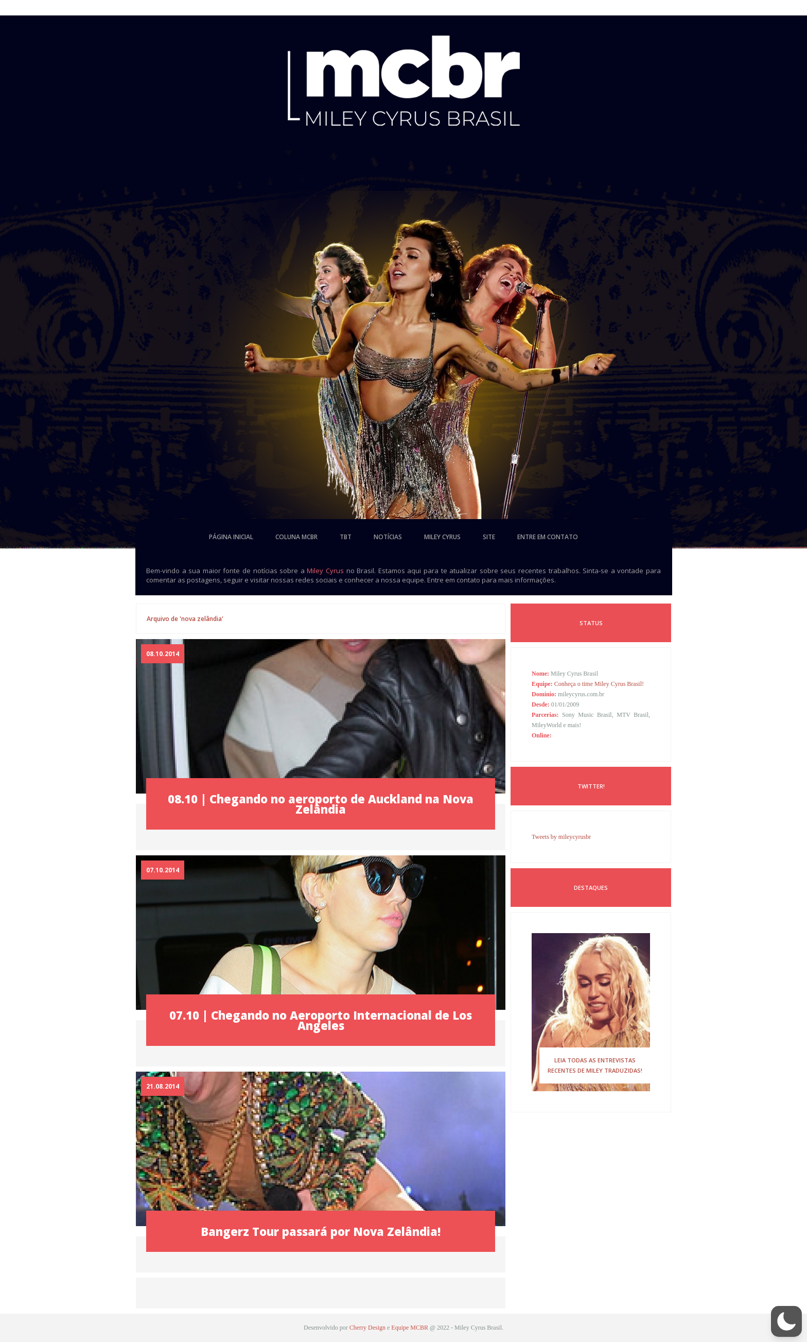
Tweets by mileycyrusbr (561, 836)
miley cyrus (442, 536)
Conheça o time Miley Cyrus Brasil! (599, 683)
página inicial (231, 536)
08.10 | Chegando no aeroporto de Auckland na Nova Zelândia (320, 804)
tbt (346, 536)
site (489, 536)
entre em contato (547, 536)
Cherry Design (367, 1327)
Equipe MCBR (409, 1327)
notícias (388, 536)
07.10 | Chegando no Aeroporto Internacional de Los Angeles (320, 1020)
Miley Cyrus (325, 570)
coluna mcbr (296, 536)
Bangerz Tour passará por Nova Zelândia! (321, 1231)
